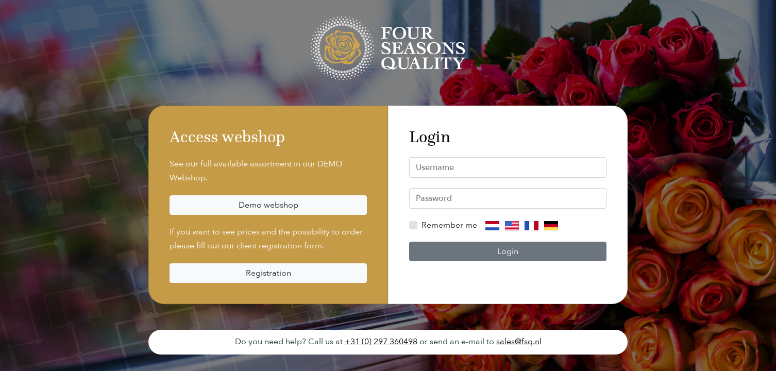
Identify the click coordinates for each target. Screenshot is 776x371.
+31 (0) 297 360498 (381, 341)
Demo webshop (268, 205)
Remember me (449, 225)
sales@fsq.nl (519, 341)
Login (507, 251)
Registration (268, 273)
